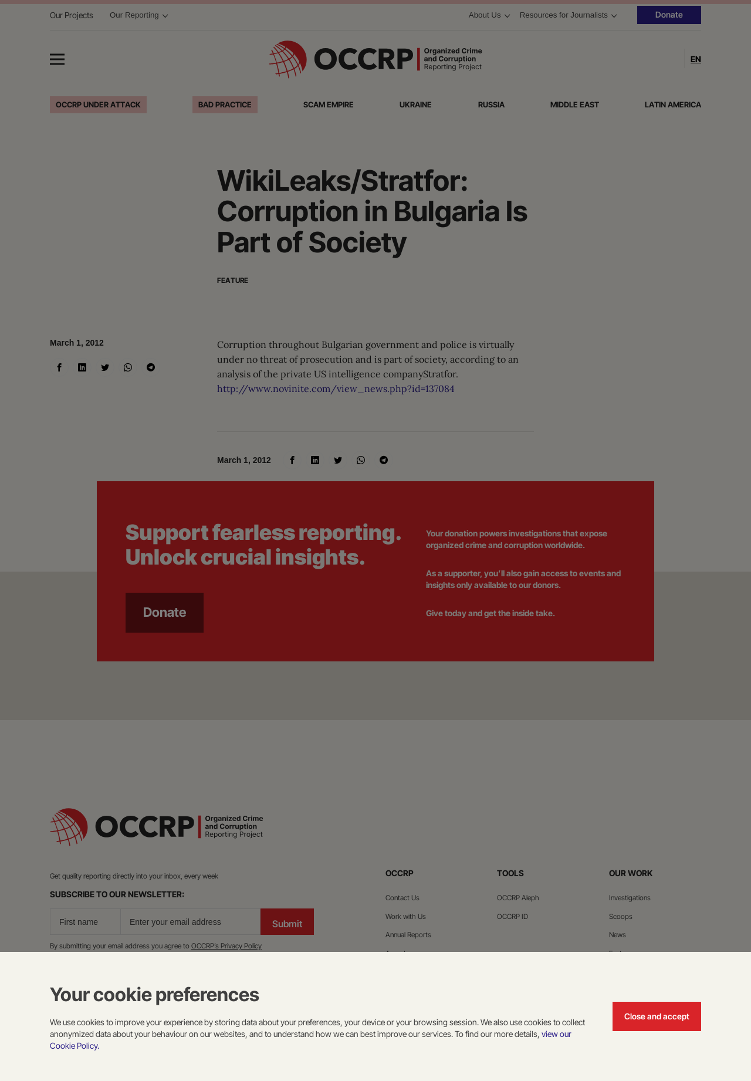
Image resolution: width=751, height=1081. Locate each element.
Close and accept (656, 1016)
